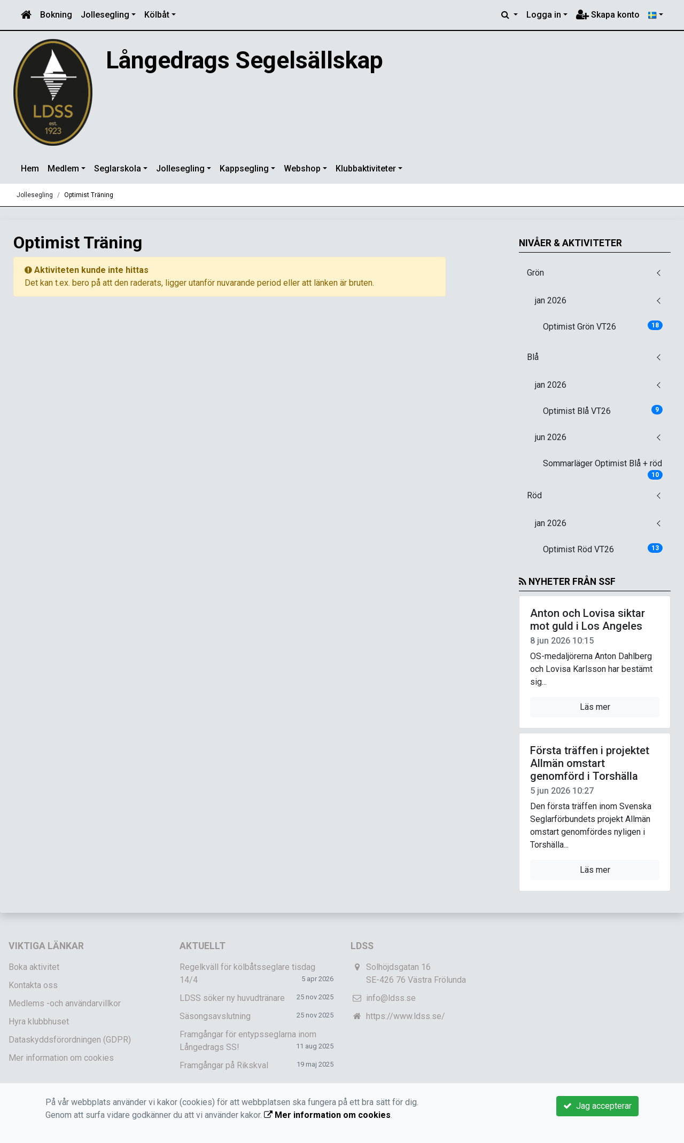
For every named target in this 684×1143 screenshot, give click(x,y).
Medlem (63, 168)
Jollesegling (105, 15)
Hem (30, 168)
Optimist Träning (88, 195)
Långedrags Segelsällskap (268, 59)
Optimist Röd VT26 (603, 548)
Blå (533, 357)
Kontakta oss (33, 985)
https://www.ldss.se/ (405, 1016)
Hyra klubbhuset (39, 1021)
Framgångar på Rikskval (224, 1065)
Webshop (302, 168)
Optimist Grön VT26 (603, 326)
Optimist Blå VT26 (603, 410)
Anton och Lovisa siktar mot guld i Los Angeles (587, 619)
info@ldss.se (391, 998)
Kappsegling (244, 168)
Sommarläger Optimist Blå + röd (603, 466)
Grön (535, 273)
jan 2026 (550, 300)
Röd (534, 495)
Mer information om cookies (61, 1058)
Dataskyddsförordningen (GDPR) (70, 1040)
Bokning (56, 15)
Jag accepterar (597, 1106)
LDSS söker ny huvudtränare (232, 998)
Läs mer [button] (595, 707)
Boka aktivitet (34, 967)
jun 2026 (550, 437)
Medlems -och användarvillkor (65, 1003)
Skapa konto (608, 15)
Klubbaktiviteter (366, 168)
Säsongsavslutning (215, 1016)
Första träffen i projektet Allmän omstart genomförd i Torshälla (589, 763)
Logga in (543, 15)
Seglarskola (117, 168)
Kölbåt (156, 15)
